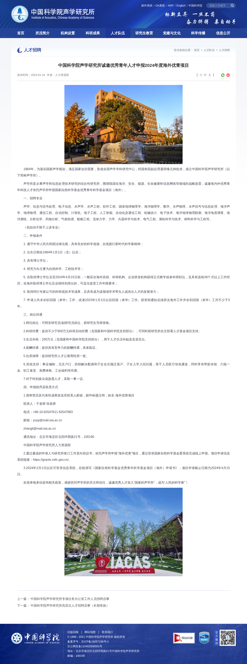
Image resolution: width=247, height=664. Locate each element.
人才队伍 (118, 33)
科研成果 (93, 33)
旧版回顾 (72, 632)
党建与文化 (172, 33)
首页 (20, 33)
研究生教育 (144, 33)
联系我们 (107, 632)
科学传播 (198, 33)
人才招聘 (224, 50)
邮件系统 (146, 5)
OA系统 (160, 5)
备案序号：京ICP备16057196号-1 (88, 641)
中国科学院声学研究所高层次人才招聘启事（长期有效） (70, 605)
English (181, 5)
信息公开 (223, 33)
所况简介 (42, 33)
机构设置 (68, 33)
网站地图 (90, 632)
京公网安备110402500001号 (84, 646)
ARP (171, 5)
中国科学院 (195, 5)
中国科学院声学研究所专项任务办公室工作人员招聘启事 (70, 599)
